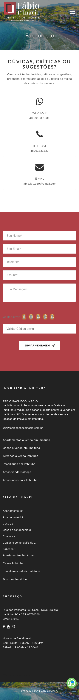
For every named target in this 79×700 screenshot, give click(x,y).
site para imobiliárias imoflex (39, 691)
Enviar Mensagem (39, 345)
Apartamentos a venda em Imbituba (26, 440)
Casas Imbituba (13, 563)
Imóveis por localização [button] (18, 675)
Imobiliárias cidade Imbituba (21, 571)
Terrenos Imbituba (15, 579)
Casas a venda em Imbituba (21, 447)
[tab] (39, 675)
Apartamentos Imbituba (18, 555)
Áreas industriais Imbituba (20, 480)
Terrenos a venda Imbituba (20, 455)
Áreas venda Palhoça (17, 472)
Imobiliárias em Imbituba (19, 464)
